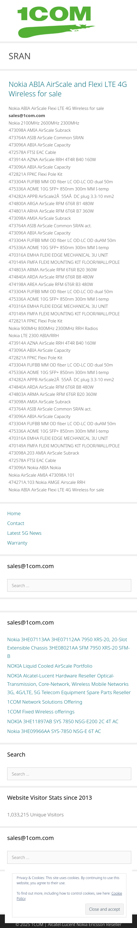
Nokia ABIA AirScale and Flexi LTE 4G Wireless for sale (68, 88)
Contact (15, 523)
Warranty (17, 542)
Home (14, 513)
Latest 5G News (24, 533)
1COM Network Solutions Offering (44, 701)
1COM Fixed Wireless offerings (40, 711)
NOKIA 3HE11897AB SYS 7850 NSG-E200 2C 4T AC (62, 721)
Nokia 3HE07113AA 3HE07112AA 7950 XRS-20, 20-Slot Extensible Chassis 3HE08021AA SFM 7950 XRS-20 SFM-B (68, 647)
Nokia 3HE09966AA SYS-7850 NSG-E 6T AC (54, 731)
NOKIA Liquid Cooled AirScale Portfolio (49, 665)
